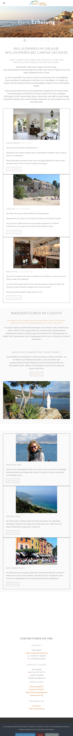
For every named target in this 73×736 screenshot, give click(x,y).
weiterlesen (36, 374)
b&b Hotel (12, 271)
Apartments (13, 143)
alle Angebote (14, 169)
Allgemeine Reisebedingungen (36, 692)
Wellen (42, 40)
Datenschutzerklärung (36, 709)
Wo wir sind (13, 516)
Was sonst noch (15, 568)
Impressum (36, 706)
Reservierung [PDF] (36, 687)
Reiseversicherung (36, 695)
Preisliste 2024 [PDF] (36, 689)
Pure (25, 40)
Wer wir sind (14, 465)
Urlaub (10, 209)
